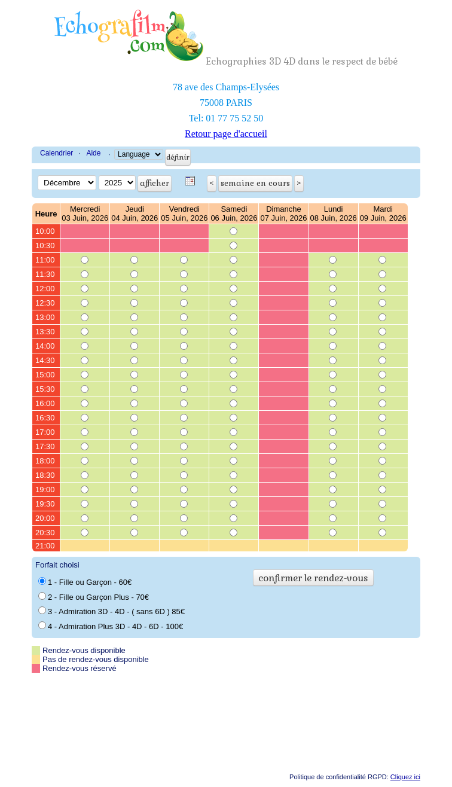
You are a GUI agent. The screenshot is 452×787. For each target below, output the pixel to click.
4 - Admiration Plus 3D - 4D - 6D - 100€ (110, 626)
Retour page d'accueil (226, 134)
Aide (93, 153)
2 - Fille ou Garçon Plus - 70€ (93, 597)
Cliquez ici (405, 776)
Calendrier (56, 153)
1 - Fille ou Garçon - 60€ (85, 582)
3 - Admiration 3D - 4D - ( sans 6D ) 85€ (111, 611)
